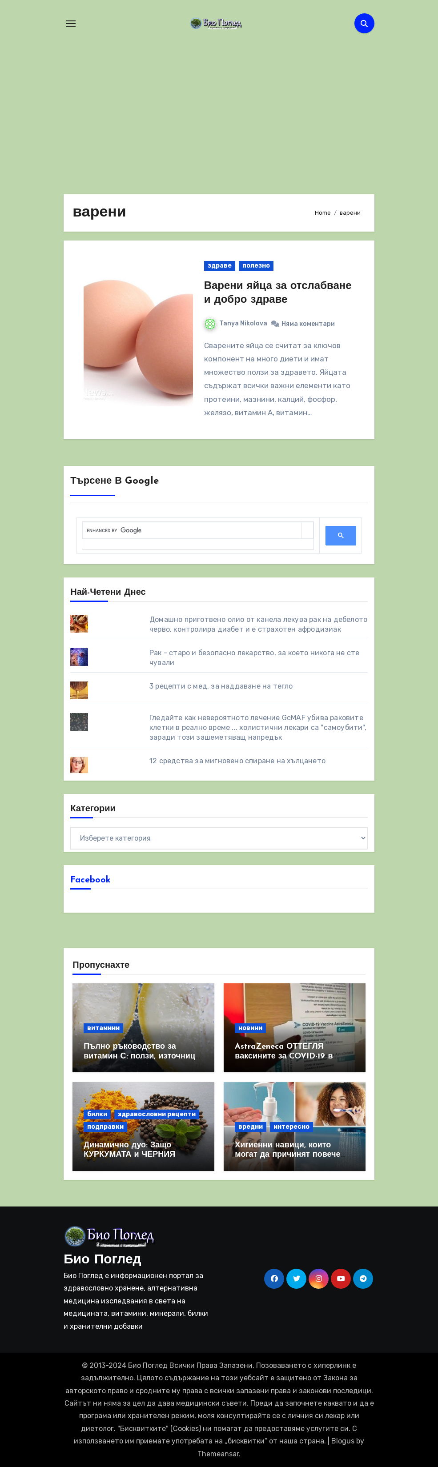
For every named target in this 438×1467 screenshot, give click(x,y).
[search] (192, 531)
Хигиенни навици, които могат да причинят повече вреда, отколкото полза (287, 1155)
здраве (220, 265)
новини (250, 1028)
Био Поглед (102, 1260)
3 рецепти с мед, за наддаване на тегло (221, 686)
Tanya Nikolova (236, 323)
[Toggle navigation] (71, 23)
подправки (105, 1126)
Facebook (90, 880)
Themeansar (218, 1454)
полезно (256, 265)
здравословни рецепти (157, 1114)
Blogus (342, 1441)
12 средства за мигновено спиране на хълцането (237, 761)
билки (97, 1114)
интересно (291, 1126)
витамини (103, 1028)
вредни (250, 1126)
